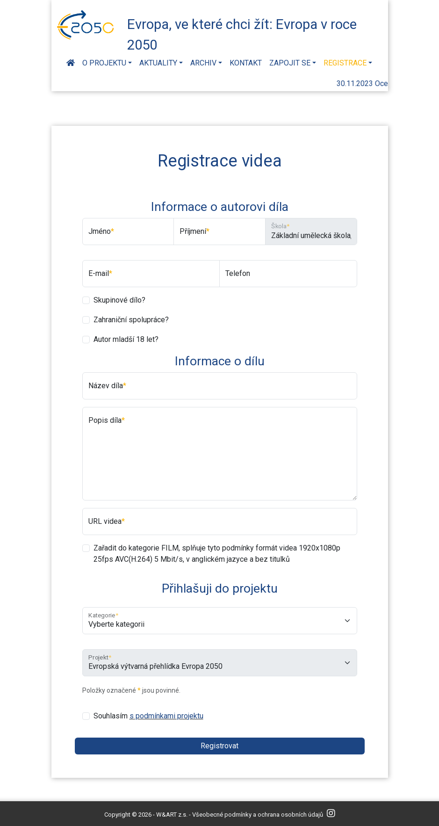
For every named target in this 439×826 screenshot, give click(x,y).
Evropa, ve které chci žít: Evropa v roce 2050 (242, 33)
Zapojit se (289, 62)
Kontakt (246, 62)
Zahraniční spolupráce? (131, 319)
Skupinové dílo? (119, 300)
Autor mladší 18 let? (126, 339)
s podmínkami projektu (166, 715)
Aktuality (158, 62)
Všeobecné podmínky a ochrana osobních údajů (257, 814)
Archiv (203, 62)
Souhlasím (148, 715)
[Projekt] (219, 662)
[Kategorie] (219, 620)
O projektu (104, 62)
